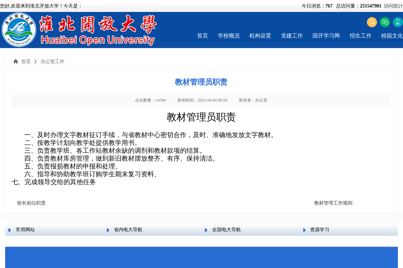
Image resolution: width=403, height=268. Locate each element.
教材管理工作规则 (333, 203)
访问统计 (393, 6)
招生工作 (361, 36)
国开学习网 (326, 36)
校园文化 (392, 36)
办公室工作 (53, 61)
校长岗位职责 (31, 203)
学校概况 (229, 36)
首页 (202, 36)
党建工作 (292, 36)
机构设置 (260, 36)
